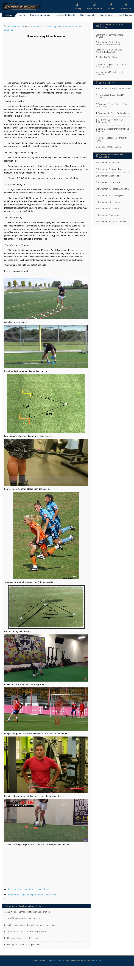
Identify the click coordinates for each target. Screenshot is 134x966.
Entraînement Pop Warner (107, 208)
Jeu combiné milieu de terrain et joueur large (28, 889)
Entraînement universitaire (108, 182)
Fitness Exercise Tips (14, 26)
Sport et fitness (34, 26)
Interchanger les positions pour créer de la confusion (32, 894)
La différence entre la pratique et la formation (28, 912)
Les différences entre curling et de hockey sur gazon (30, 925)
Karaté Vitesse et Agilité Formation (114, 88)
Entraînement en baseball (107, 162)
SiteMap (97, 960)
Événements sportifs (65, 15)
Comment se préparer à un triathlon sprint (109, 121)
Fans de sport (106, 15)
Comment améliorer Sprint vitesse (114, 113)
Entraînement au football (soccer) (111, 221)
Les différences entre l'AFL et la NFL (23, 918)
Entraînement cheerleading (108, 176)
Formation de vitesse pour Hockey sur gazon (27, 931)
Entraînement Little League (108, 202)
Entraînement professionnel (108, 215)
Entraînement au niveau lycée (110, 195)
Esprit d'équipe (125, 15)
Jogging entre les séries (109, 147)
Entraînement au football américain (112, 189)
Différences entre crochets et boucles (23, 938)
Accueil (8, 15)
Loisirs (22, 15)
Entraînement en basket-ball (109, 169)
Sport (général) (87, 15)
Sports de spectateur (40, 15)
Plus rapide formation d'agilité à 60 (23, 944)
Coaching (51, 26)
